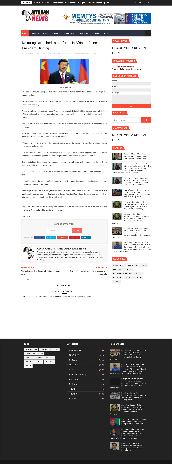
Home (25, 33)
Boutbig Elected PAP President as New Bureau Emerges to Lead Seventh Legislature (72, 3)
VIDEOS (116, 281)
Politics (56, 33)
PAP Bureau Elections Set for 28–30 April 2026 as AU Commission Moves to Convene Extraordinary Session (128, 354)
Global (95, 33)
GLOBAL (71, 53)
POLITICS (138, 273)
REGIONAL (117, 277)
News (46, 33)
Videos (105, 33)
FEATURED (132, 265)
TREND (128, 277)
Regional (84, 33)
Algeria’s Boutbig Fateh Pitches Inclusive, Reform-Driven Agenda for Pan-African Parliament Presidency (127, 409)
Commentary (70, 33)
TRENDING (93, 53)
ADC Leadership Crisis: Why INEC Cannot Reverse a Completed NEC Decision (133, 421)
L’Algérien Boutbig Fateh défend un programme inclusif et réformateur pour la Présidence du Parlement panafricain (131, 218)
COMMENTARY (119, 265)
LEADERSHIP (79, 53)
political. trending (122, 273)
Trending (35, 33)
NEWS (86, 53)
